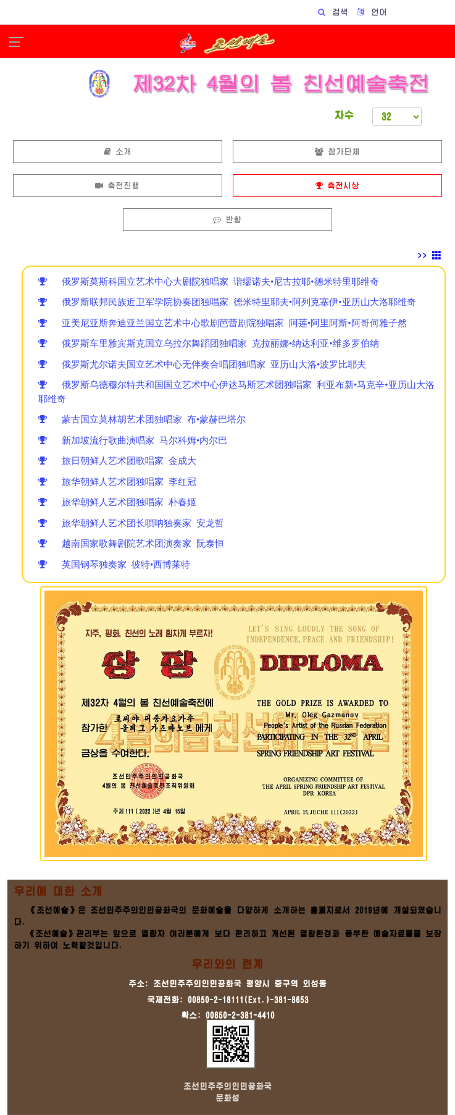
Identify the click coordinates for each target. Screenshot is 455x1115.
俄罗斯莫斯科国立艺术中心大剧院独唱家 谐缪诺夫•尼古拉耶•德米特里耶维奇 (208, 281)
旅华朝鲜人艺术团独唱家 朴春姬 (117, 502)
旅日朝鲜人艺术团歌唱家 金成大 (117, 460)
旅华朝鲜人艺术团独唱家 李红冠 (117, 481)
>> (429, 256)
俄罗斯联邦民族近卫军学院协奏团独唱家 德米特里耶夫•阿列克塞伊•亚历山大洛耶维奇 (227, 302)
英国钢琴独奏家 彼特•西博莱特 (114, 564)
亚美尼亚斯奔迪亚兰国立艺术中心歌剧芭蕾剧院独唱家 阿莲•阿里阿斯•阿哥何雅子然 (222, 323)
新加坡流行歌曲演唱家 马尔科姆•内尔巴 (132, 440)
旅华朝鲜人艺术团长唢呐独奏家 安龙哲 (131, 523)
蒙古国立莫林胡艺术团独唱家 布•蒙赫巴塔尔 (142, 419)
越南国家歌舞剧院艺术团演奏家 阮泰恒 (131, 543)
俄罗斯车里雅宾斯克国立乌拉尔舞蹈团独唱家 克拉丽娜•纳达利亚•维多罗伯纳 (208, 343)
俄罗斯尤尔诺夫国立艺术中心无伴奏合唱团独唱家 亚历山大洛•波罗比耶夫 (202, 364)
